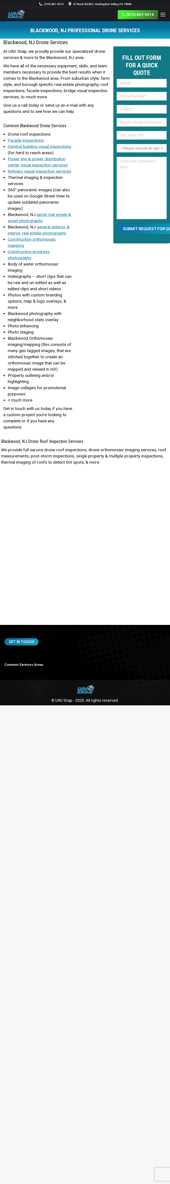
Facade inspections (26, 140)
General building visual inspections (39, 146)
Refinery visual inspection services (39, 171)
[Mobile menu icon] (163, 14)
